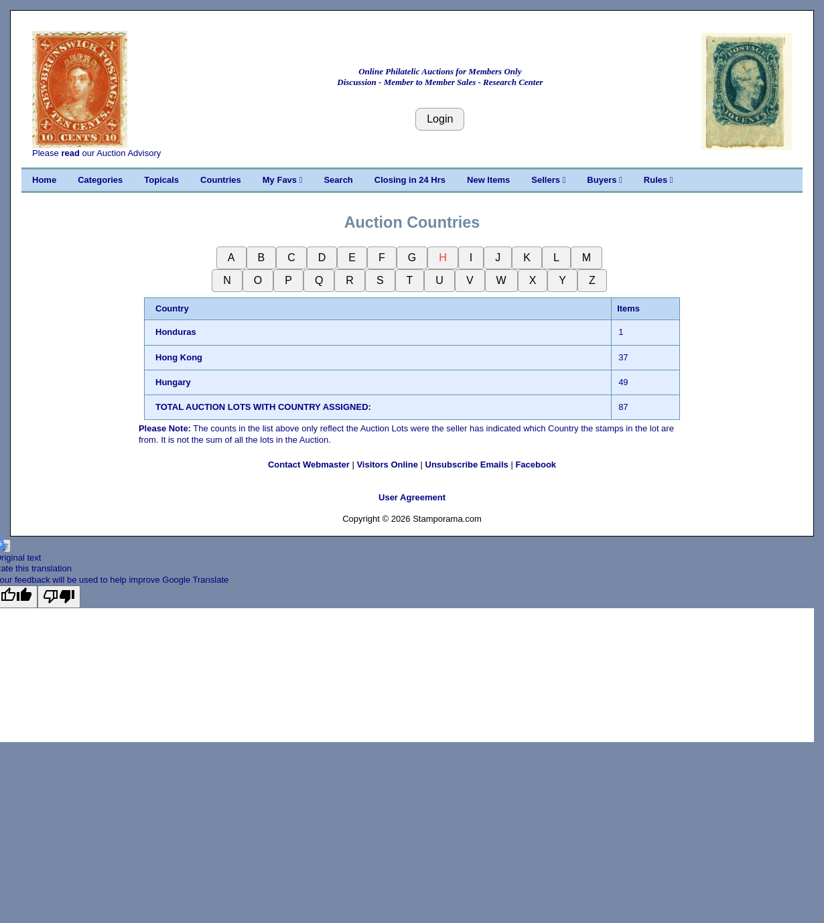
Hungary (173, 382)
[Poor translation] (59, 596)
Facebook (535, 464)
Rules (658, 180)
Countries (220, 180)
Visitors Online (387, 464)
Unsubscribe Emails (466, 464)
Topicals (161, 180)
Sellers (548, 180)
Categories (100, 180)
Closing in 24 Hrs (409, 180)
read (70, 153)
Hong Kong (178, 357)
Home (44, 180)
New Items (488, 180)
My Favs (283, 180)
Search (338, 180)
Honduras (175, 332)
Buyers (604, 180)
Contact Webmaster (309, 464)
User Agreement (412, 497)
